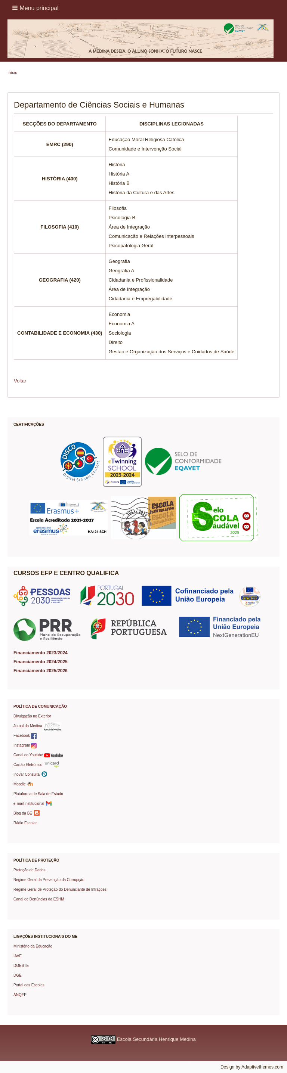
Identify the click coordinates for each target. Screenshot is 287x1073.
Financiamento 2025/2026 (40, 670)
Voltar (20, 381)
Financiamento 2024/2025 (40, 661)
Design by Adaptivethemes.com (251, 1067)
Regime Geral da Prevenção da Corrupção (48, 880)
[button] (36, 8)
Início (12, 72)
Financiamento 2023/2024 (40, 652)
